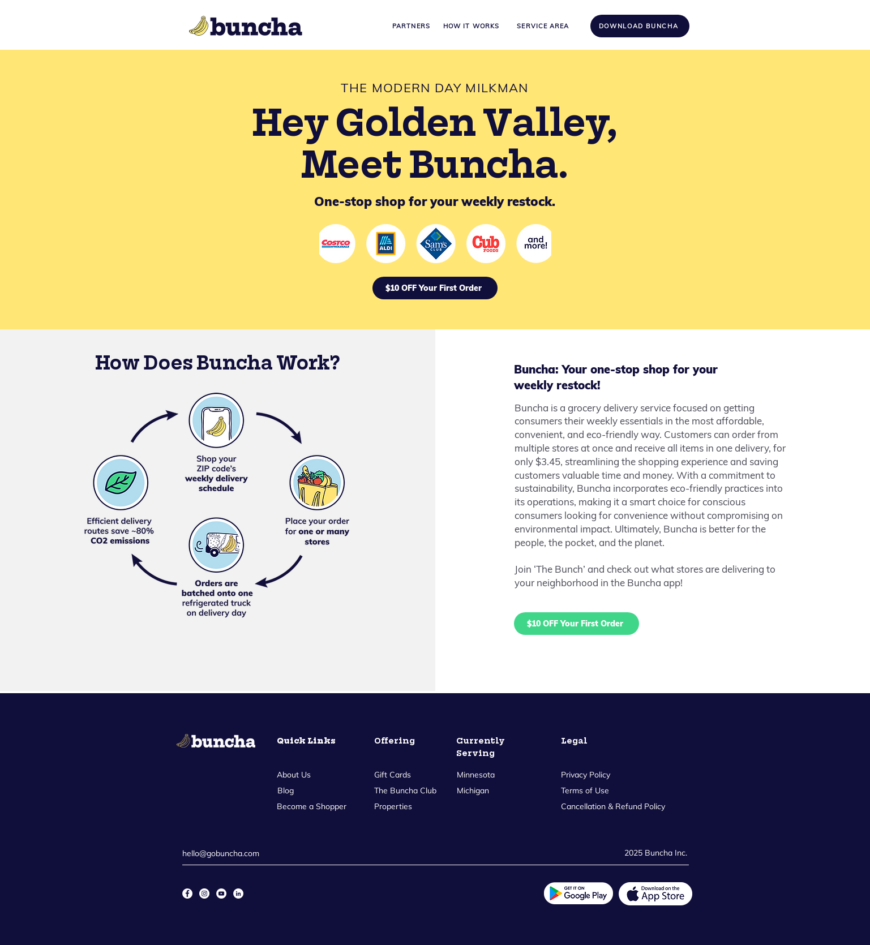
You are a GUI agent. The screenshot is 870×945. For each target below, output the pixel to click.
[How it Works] (471, 26)
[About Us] (294, 774)
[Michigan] (473, 790)
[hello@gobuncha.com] (223, 853)
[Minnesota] (476, 774)
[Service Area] (543, 26)
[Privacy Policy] (586, 774)
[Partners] (411, 26)
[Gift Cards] (392, 774)
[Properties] (393, 806)
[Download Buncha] (639, 26)
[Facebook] (187, 893)
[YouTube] (221, 893)
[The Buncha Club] (405, 790)
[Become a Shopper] (312, 806)
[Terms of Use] (585, 790)
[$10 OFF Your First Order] (435, 288)
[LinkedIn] (238, 893)
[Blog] (286, 790)
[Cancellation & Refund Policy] (613, 806)
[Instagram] (204, 893)
